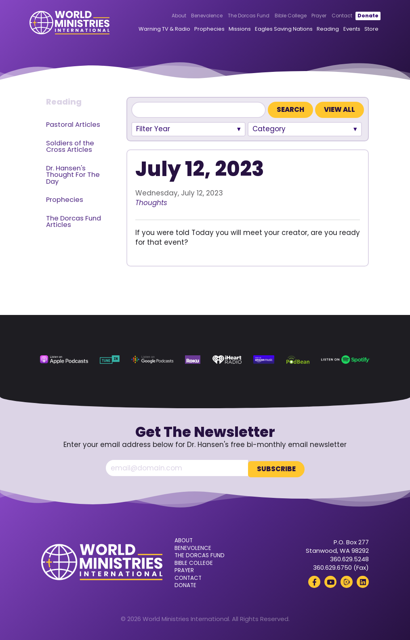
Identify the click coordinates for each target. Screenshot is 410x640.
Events (341, 30)
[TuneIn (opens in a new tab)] (110, 359)
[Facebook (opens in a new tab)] (314, 581)
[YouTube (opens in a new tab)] (330, 581)
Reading (318, 30)
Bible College (279, 16)
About (167, 16)
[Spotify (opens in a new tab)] (345, 359)
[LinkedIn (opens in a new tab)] (363, 581)
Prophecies (199, 30)
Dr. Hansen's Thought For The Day (73, 175)
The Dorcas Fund (237, 16)
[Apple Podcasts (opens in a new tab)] (64, 359)
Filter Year (153, 129)
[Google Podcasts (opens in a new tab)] (152, 359)
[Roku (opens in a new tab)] (192, 359)
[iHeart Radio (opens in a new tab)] (227, 359)
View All (339, 109)
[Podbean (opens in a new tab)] (297, 359)
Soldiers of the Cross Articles (70, 146)
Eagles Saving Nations (274, 30)
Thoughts (151, 203)
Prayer (307, 16)
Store (361, 30)
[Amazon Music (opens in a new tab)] (263, 359)
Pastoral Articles (73, 124)
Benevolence (195, 16)
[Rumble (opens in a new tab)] (347, 581)
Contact (330, 16)
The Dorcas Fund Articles (73, 222)
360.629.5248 (349, 558)
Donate (356, 16)
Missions (230, 30)
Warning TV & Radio (154, 30)
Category (269, 129)
